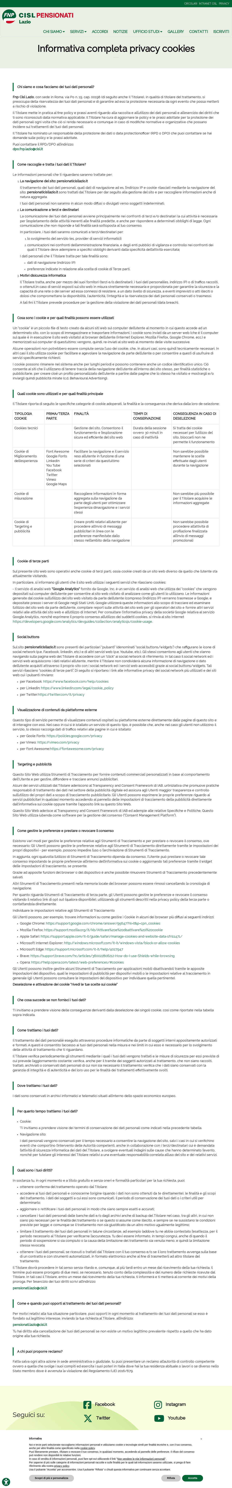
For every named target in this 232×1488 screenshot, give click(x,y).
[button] (201, 1439)
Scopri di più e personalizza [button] (51, 1478)
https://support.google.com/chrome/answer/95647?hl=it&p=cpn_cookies (103, 923)
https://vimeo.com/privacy (58, 742)
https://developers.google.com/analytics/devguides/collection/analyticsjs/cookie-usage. (83, 621)
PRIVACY (224, 3)
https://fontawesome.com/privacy (77, 749)
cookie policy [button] (87, 1448)
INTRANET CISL (208, 3)
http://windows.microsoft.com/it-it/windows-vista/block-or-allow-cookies (122, 943)
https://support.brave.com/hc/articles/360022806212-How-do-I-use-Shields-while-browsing (102, 956)
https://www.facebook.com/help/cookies (76, 681)
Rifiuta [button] (171, 1478)
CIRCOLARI (190, 3)
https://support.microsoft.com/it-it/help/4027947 (84, 949)
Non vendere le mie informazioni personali (141, 1458)
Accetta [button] (192, 1478)
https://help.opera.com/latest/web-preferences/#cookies (77, 962)
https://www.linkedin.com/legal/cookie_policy (77, 688)
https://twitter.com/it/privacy (61, 694)
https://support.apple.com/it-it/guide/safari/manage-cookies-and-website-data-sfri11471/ (111, 936)
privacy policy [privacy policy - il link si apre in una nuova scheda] (61, 1465)
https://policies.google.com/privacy (74, 736)
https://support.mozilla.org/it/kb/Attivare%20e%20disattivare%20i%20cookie (103, 930)
